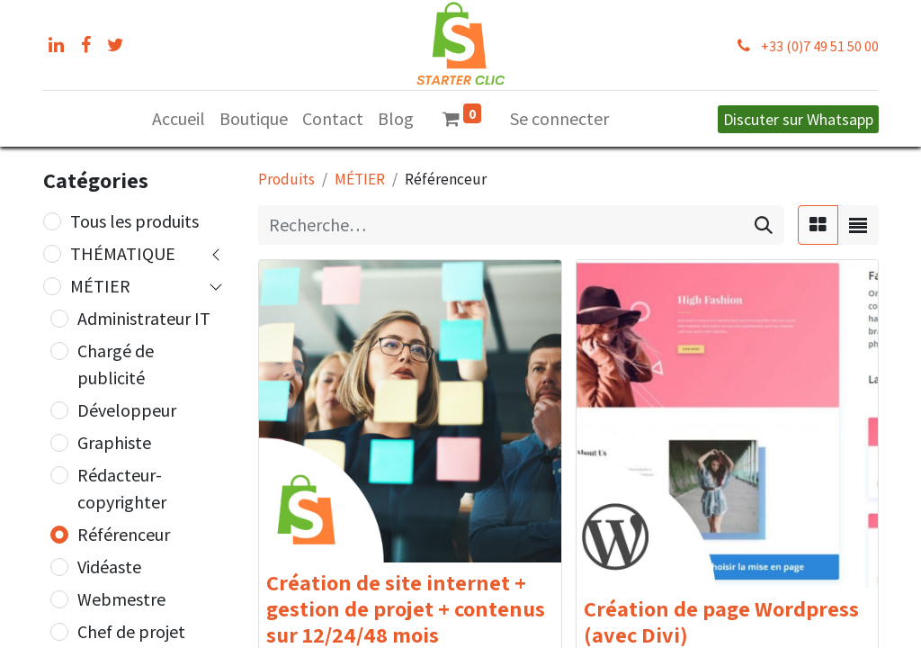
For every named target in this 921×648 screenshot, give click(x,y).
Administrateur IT (143, 318)
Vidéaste (109, 566)
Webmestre (121, 599)
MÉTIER (100, 285)
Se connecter (559, 118)
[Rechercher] (763, 225)
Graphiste (114, 442)
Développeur (126, 410)
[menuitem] (178, 119)
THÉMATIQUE (122, 253)
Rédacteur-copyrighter (121, 488)
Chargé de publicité (115, 364)
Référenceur (123, 534)
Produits (286, 179)
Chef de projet (131, 631)
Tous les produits (134, 221)
